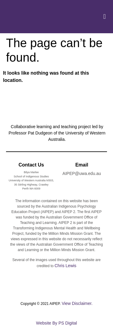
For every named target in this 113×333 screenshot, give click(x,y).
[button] (104, 17)
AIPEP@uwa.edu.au (81, 173)
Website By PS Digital (56, 323)
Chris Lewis (65, 265)
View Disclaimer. (77, 303)
